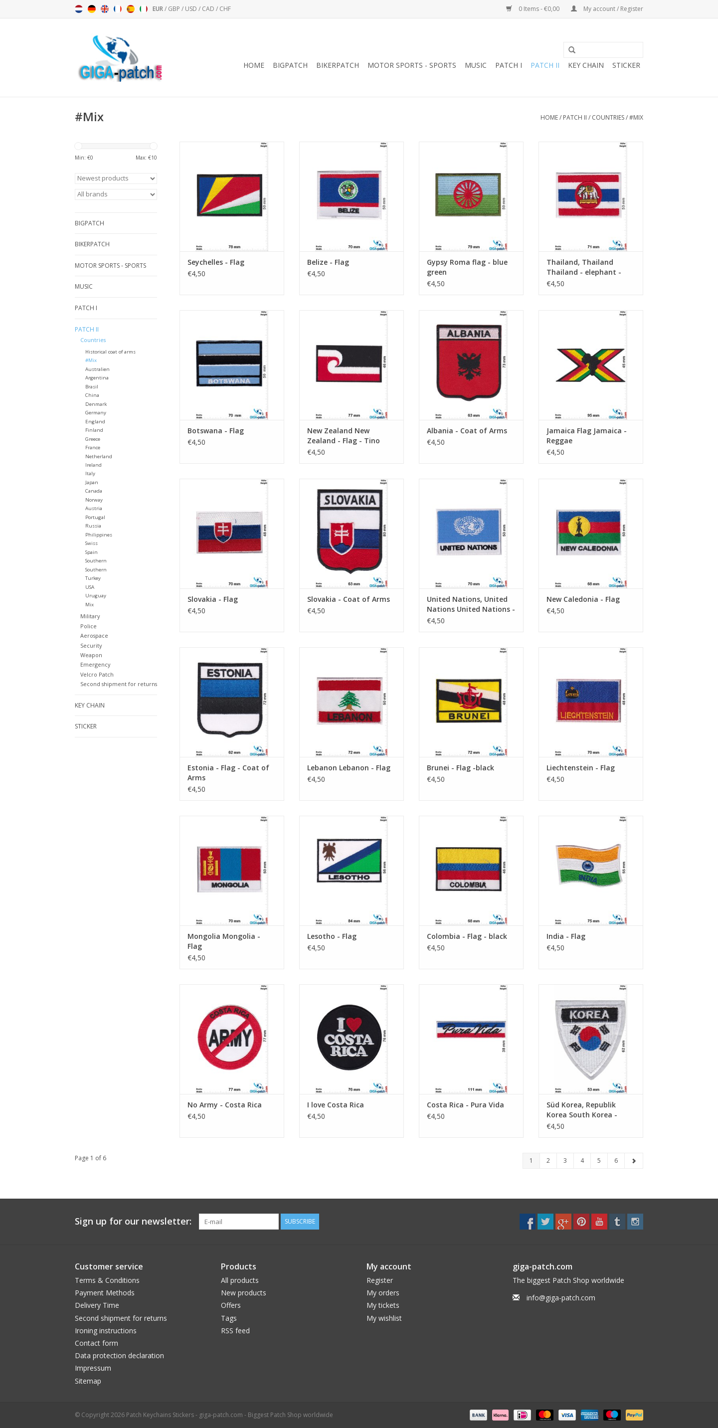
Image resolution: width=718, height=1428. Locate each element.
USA (89, 587)
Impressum (93, 1368)
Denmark (96, 404)
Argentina (97, 377)
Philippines (98, 535)
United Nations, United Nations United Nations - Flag (471, 604)
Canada (93, 491)
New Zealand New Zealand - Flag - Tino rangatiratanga (343, 436)
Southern (96, 560)
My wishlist (384, 1318)
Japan (91, 482)
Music (476, 65)
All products (240, 1280)
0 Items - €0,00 (533, 8)
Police (88, 626)
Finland (94, 430)
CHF (225, 8)
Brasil (91, 386)
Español (131, 9)
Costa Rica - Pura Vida (465, 1104)
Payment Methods (105, 1292)
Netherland (98, 456)
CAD (209, 8)
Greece (92, 439)
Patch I (508, 65)
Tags (229, 1318)
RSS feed (235, 1330)
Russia (93, 526)
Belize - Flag (328, 262)
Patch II (545, 65)
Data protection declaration (119, 1355)
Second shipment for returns (118, 684)
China (92, 395)
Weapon (91, 655)
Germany (95, 412)
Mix (89, 604)
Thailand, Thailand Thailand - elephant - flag (583, 267)
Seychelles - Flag (215, 262)
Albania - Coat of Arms (467, 430)
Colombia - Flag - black (467, 936)
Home (253, 65)
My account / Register (607, 8)
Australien (97, 369)
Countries (608, 117)
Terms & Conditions (107, 1280)
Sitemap (88, 1381)
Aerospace (94, 635)
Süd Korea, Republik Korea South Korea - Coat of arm (581, 1110)
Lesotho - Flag (332, 936)
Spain (91, 552)
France (92, 447)
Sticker (626, 65)
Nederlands (79, 9)
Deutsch (92, 9)
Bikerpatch (337, 65)
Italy (90, 473)
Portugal (95, 517)
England (95, 421)
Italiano (144, 9)
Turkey (93, 578)
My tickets (382, 1305)
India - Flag (565, 936)
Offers (231, 1305)
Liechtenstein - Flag (580, 767)
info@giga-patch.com (561, 1297)
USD (191, 8)
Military (90, 616)
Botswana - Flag (215, 430)
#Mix (636, 117)
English (105, 9)
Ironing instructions (106, 1330)
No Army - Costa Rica (224, 1104)
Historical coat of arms (110, 352)
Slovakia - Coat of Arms (348, 599)
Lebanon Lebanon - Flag (348, 767)
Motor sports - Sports (411, 65)
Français (118, 9)
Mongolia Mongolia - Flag (223, 941)
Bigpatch (290, 65)
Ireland (93, 465)
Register (379, 1280)
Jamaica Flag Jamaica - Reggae (586, 435)
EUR (159, 8)
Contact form (96, 1343)
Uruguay (95, 595)
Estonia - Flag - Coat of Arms (228, 772)
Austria (93, 508)
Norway (94, 500)
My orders (382, 1292)
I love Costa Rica (335, 1104)
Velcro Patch (97, 674)
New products (243, 1292)
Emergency (95, 664)
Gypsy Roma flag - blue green (467, 267)
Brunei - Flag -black (460, 767)
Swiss (91, 543)
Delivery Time (97, 1305)
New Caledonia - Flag (583, 599)
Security (91, 645)
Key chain (586, 65)
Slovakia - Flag (212, 599)
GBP (174, 8)
